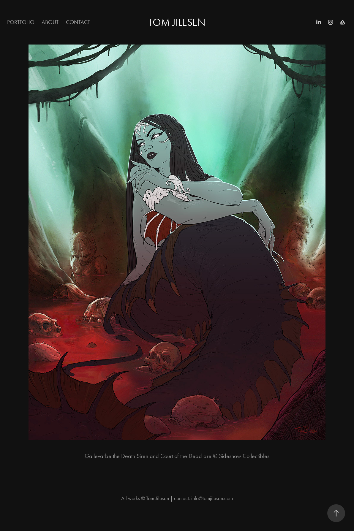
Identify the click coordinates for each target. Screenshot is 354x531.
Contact (78, 22)
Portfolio (20, 22)
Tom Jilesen (177, 22)
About (50, 22)
